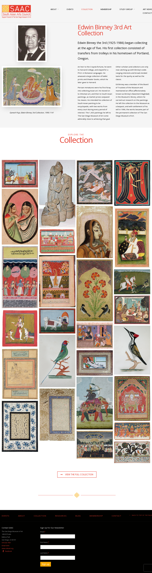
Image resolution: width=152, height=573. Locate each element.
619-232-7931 (6, 543)
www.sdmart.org (7, 548)
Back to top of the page (140, 515)
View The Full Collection (76, 474)
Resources (61, 516)
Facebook (7, 551)
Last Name (44, 553)
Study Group (126, 9)
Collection (87, 9)
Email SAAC (6, 545)
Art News (147, 9)
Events (70, 9)
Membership (106, 9)
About (53, 9)
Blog (78, 516)
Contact (147, 13)
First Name (44, 542)
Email (42, 531)
